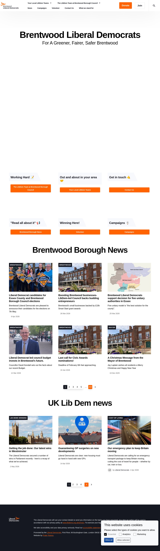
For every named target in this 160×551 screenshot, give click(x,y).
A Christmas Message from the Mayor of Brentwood (125, 359)
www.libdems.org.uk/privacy (73, 523)
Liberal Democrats (54, 533)
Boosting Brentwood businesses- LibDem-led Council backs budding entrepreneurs (78, 298)
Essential (112, 534)
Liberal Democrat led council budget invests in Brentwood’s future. (30, 359)
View (30, 174)
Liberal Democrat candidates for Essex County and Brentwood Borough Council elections (27, 298)
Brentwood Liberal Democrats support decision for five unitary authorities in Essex (126, 298)
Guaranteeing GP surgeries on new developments (78, 450)
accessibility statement (91, 528)
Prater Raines (48, 535)
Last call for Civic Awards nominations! (73, 359)
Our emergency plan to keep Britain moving (128, 450)
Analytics (126, 534)
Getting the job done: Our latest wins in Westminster (30, 450)
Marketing (141, 534)
